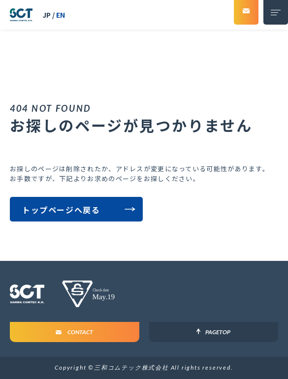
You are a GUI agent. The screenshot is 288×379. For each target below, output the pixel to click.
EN (60, 15)
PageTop (217, 332)
